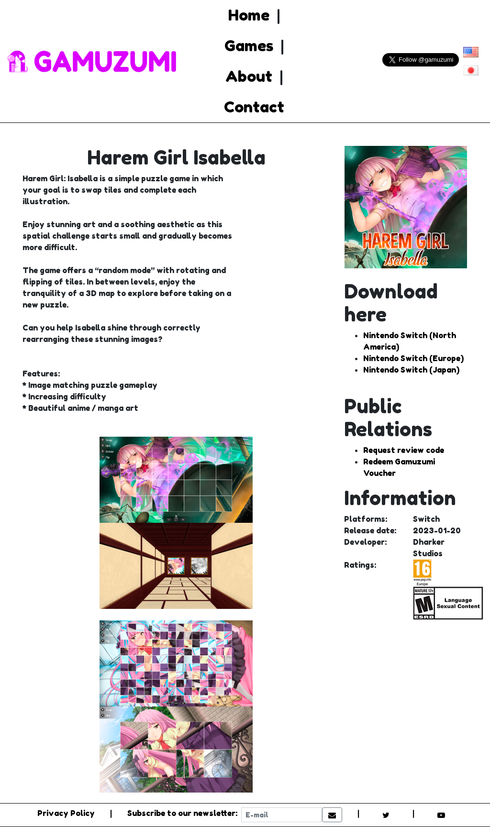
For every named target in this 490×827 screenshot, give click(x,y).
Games (248, 45)
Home (248, 15)
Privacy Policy (66, 813)
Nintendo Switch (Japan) (411, 370)
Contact (254, 107)
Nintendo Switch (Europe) (413, 358)
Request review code (403, 450)
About (248, 76)
